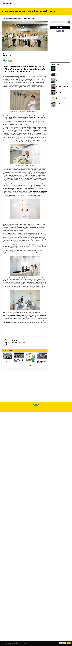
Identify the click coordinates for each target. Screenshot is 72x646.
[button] (60, 27)
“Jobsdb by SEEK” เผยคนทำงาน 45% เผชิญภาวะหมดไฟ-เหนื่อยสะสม (41, 361)
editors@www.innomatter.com (38, 412)
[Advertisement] (59, 47)
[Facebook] (4, 61)
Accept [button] (68, 643)
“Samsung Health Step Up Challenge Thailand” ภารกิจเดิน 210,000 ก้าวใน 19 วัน (30, 365)
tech (24, 3)
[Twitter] (6, 61)
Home (4, 18)
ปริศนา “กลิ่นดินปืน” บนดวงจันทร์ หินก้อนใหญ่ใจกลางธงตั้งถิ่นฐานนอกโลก (18, 360)
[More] (11, 61)
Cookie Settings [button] (62, 643)
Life (7, 18)
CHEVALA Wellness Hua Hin (9, 331)
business (30, 3)
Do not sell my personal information (8, 644)
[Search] (69, 22)
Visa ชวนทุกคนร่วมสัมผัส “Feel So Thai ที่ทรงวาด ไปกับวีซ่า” (7, 361)
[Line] (9, 61)
